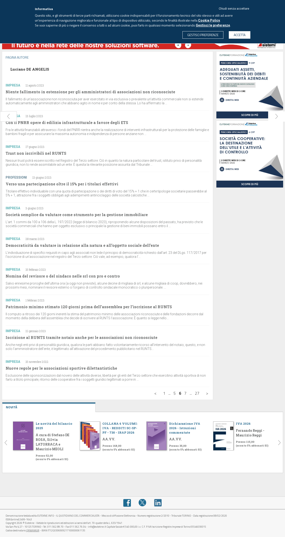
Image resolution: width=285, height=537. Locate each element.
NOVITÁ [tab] (49, 405)
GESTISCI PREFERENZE (202, 34)
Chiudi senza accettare (234, 8)
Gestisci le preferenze (213, 25)
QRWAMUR (32, 530)
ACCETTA (239, 34)
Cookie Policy (209, 20)
